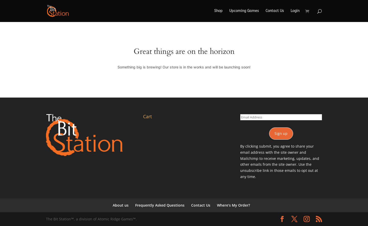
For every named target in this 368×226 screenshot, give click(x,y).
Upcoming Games (244, 11)
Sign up (281, 133)
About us (121, 205)
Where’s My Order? (233, 205)
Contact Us (275, 11)
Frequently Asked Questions (160, 205)
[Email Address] (281, 117)
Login (295, 11)
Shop (218, 11)
